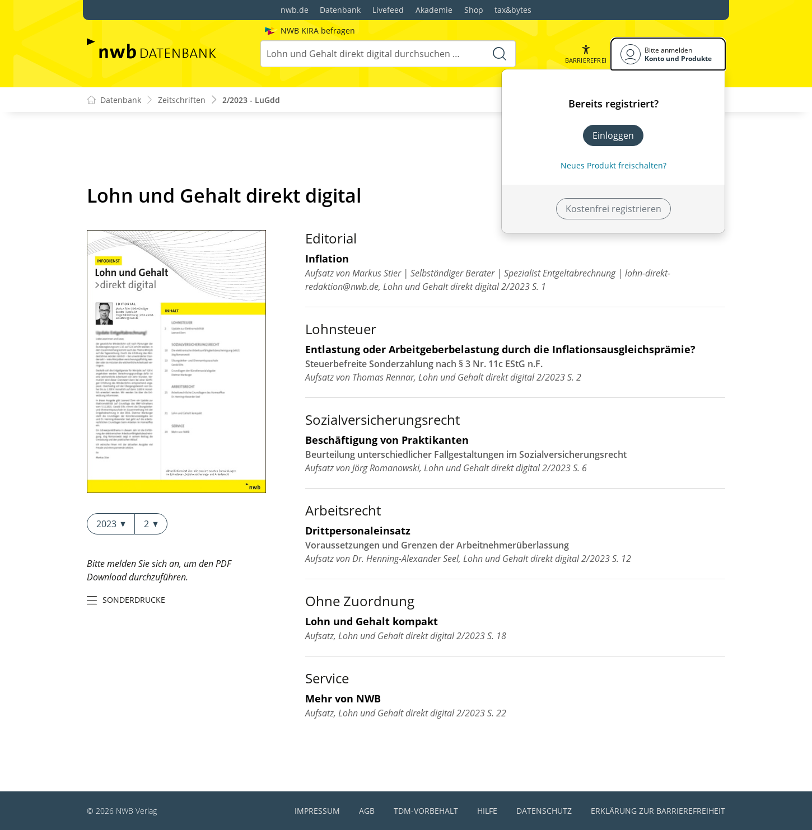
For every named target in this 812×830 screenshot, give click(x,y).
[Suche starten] (499, 53)
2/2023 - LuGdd (251, 100)
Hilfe (487, 810)
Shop (473, 9)
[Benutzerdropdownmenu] (668, 54)
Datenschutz (544, 810)
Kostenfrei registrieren (613, 209)
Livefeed (388, 9)
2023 (110, 524)
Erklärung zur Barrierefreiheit (658, 810)
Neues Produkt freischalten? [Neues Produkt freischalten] (613, 165)
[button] (586, 54)
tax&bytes (512, 9)
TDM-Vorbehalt (426, 810)
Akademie (434, 9)
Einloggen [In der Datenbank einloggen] (613, 135)
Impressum (317, 810)
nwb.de (295, 9)
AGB (367, 810)
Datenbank (340, 9)
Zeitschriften (182, 100)
